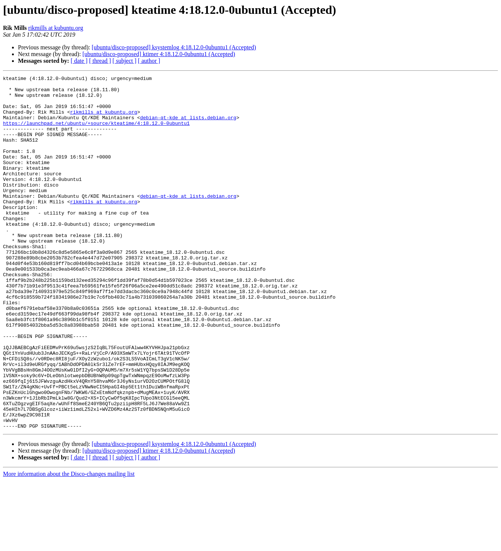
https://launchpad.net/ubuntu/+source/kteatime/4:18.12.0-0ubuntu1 (96, 133)
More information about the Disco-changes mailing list (69, 544)
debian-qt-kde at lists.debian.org (188, 126)
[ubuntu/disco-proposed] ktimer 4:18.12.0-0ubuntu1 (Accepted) (158, 54)
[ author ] (149, 61)
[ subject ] (124, 61)
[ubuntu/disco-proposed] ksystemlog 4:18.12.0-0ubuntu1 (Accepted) (174, 47)
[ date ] (79, 61)
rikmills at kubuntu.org (55, 28)
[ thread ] (100, 61)
